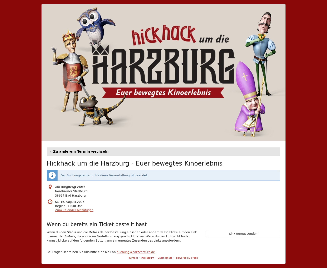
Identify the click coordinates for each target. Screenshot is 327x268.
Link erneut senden (243, 233)
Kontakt (133, 258)
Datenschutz (165, 258)
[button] (163, 152)
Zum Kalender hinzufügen (74, 210)
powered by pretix (187, 258)
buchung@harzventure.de (136, 251)
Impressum (147, 258)
